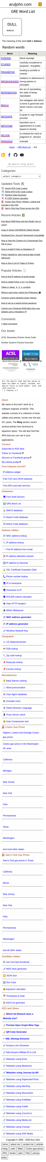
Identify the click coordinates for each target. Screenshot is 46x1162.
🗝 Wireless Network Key (15, 631)
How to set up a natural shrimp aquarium (19, 304)
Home (12, 147)
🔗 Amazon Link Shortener (16, 1046)
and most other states (13, 850)
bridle (5, 105)
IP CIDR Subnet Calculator (16, 199)
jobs (21, 1154)
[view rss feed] (3, 155)
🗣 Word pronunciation (14, 688)
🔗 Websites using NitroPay (16, 1087)
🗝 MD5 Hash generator (15, 970)
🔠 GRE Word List (12, 504)
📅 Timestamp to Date (14, 997)
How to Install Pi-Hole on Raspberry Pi (18, 250)
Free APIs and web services (16, 486)
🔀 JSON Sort (10, 976)
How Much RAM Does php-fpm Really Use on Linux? (21, 224)
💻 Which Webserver (13, 611)
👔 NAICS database (13, 511)
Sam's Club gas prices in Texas (18, 861)
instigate (6, 116)
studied (6, 64)
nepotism (6, 126)
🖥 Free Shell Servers (14, 498)
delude (5, 135)
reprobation (9, 92)
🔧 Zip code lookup (12, 656)
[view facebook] (9, 155)
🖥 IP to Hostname (12, 584)
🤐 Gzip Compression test (16, 722)
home (5, 1145)
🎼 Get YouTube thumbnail (16, 963)
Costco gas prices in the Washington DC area (21, 747)
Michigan (7, 772)
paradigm (7, 141)
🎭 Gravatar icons (12, 702)
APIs (4, 1154)
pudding (6, 58)
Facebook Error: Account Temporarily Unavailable (22, 236)
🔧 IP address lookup (13, 543)
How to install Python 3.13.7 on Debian (18, 283)
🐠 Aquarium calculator (14, 990)
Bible (20, 1149)
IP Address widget (12, 473)
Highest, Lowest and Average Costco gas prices (21, 735)
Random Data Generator (15, 196)
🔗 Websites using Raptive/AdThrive (21, 1080)
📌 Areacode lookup (13, 663)
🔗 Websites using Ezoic (15, 1060)
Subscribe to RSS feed (13, 450)
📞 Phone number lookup (15, 577)
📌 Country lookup (12, 670)
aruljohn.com (20, 4)
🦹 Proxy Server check (14, 715)
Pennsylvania (9, 816)
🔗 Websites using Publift (15, 1107)
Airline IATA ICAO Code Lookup (18, 193)
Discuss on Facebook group (15, 458)
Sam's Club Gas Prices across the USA (22, 209)
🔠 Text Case (9, 983)
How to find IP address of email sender (18, 278)
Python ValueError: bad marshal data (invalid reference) (20, 257)
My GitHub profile (10, 463)
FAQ (27, 1154)
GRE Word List (24, 147)
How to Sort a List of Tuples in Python (17, 264)
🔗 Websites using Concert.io (17, 1114)
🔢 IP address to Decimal (15, 564)
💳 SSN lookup (10, 649)
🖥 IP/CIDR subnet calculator (17, 598)
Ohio (5, 805)
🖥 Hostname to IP (12, 591)
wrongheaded (10, 81)
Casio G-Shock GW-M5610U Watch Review (20, 231)
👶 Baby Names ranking (15, 682)
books (13, 1154)
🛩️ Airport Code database (15, 518)
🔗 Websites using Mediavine (17, 1067)
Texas (6, 828)
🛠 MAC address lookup (15, 537)
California (7, 760)
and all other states (12, 951)
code (12, 1149)
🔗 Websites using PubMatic (17, 1101)
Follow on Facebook (12, 454)
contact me (28, 1145)
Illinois (6, 884)
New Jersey (8, 783)
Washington (8, 839)
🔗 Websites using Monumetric (18, 1094)
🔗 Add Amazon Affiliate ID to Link (19, 1053)
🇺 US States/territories (14, 643)
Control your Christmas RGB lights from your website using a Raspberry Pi (20, 311)
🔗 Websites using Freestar (16, 1128)
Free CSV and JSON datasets (17, 480)
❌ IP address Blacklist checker (18, 557)
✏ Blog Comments (9, 325)
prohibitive (8, 72)
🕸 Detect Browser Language (17, 709)
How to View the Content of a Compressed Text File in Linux (21, 243)
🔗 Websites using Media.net (17, 1121)
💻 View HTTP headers (14, 604)
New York (7, 794)
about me (15, 1145)
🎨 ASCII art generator (14, 1003)
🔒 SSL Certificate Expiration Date (20, 570)
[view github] (15, 155)
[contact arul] (22, 155)
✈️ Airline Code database (15, 525)
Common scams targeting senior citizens (19, 299)
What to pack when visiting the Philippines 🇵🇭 (21, 294)
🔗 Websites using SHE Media (18, 1134)
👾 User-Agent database (15, 695)
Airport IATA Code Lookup (16, 189)
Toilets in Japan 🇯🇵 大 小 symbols (16, 288)
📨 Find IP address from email (18, 550)
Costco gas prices (34, 1149)
